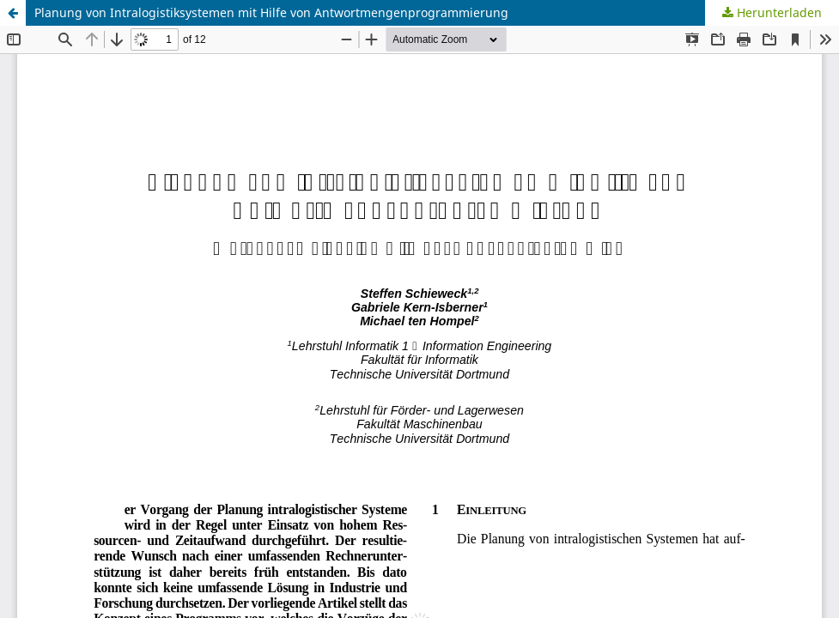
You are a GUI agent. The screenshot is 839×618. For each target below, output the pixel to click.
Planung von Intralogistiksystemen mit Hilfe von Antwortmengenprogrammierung (271, 12)
